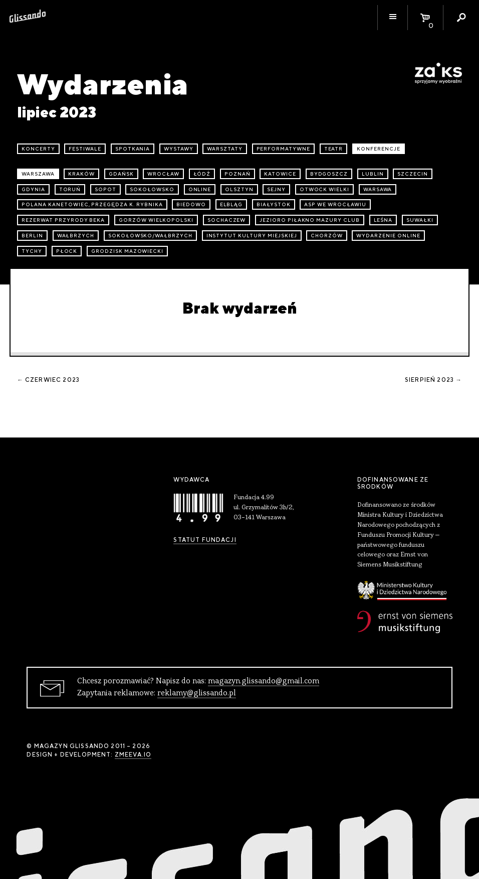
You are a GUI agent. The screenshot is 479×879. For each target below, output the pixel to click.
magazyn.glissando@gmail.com (263, 681)
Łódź (202, 174)
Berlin (32, 235)
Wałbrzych (76, 235)
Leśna (383, 220)
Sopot (105, 189)
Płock (67, 251)
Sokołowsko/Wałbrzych (150, 235)
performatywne (283, 149)
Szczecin (412, 174)
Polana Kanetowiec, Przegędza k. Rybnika (92, 204)
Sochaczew (226, 220)
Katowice (280, 174)
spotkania (132, 149)
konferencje (378, 149)
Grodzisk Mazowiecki (127, 251)
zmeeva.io (133, 754)
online (199, 189)
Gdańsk (121, 174)
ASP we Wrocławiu (335, 204)
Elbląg (231, 204)
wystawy (178, 149)
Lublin (373, 174)
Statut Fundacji (204, 539)
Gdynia (33, 189)
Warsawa (377, 189)
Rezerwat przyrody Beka (63, 220)
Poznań (237, 174)
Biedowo (191, 204)
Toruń (70, 189)
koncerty (38, 149)
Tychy (32, 251)
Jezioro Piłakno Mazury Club (310, 220)
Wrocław (163, 174)
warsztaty (225, 149)
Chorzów (327, 235)
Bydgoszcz (329, 174)
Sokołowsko (152, 189)
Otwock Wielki (324, 189)
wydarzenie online (388, 235)
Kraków (81, 174)
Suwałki (419, 220)
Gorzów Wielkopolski (156, 220)
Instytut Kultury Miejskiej (251, 235)
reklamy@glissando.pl (196, 693)
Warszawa (38, 174)
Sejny (276, 189)
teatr (333, 149)
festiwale (85, 149)
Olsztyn (239, 189)
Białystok (274, 204)
